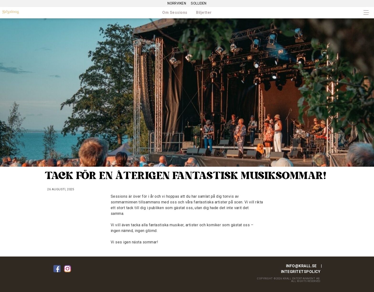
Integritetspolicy (301, 271)
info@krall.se (301, 266)
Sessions (10, 12)
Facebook (57, 268)
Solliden (199, 3)
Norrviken (176, 3)
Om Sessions (174, 12)
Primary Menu (366, 12)
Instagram (67, 268)
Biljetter (204, 12)
